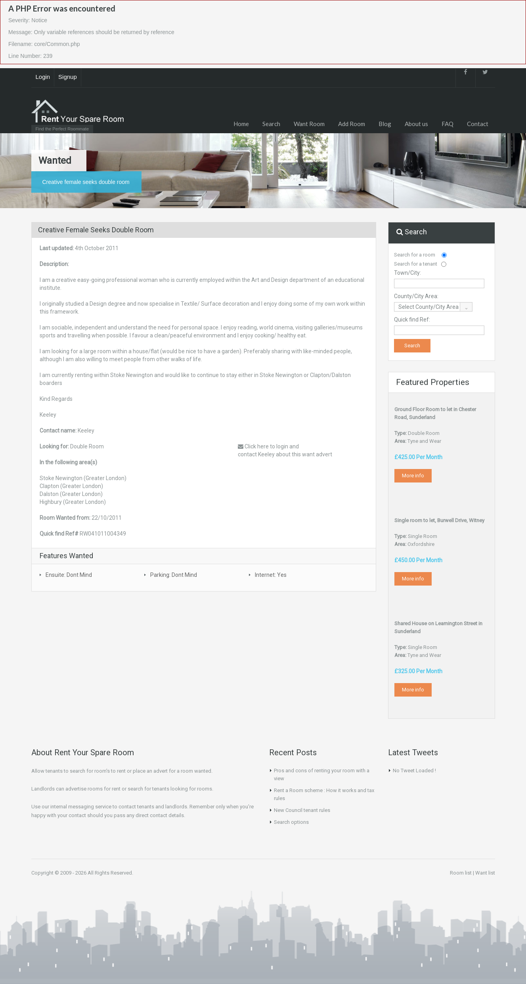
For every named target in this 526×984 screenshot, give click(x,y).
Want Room (309, 123)
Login (43, 76)
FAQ (447, 123)
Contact (477, 123)
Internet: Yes (271, 575)
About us (416, 123)
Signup (67, 76)
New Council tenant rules (302, 810)
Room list (461, 873)
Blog (385, 123)
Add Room (351, 123)
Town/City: (407, 273)
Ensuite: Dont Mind (69, 575)
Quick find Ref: (412, 319)
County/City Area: (416, 296)
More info (413, 476)
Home (241, 123)
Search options (291, 822)
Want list (485, 873)
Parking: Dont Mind (173, 575)
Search (271, 123)
